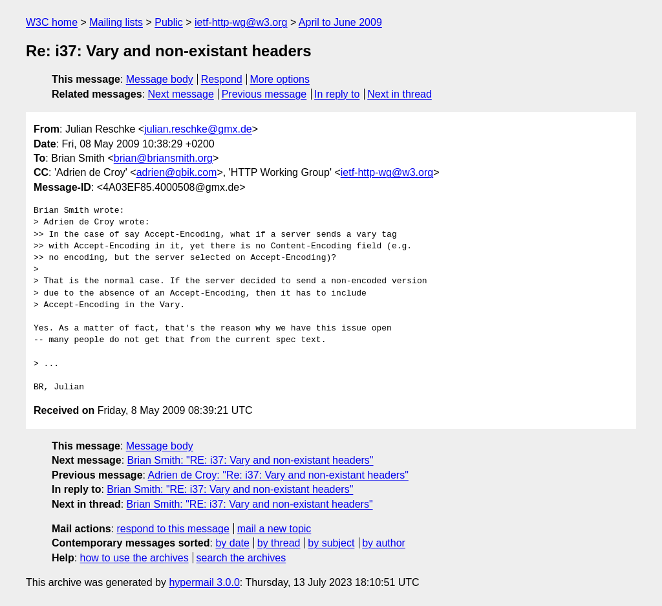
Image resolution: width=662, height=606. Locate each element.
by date (232, 542)
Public (169, 22)
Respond (221, 79)
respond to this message (172, 528)
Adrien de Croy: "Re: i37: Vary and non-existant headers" (278, 475)
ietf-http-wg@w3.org (241, 22)
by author (383, 542)
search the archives (241, 557)
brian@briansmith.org (163, 158)
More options (280, 79)
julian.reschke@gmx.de (198, 129)
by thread (279, 542)
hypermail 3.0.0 (204, 582)
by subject (331, 542)
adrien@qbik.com (176, 172)
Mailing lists (116, 22)
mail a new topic (274, 528)
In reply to (336, 94)
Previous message (264, 94)
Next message (181, 94)
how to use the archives (134, 557)
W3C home (52, 22)
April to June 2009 (340, 22)
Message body (159, 79)
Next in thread (399, 94)
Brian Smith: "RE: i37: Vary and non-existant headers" (250, 460)
